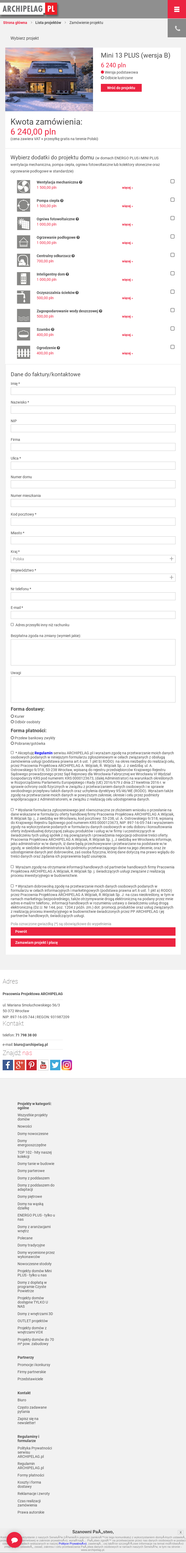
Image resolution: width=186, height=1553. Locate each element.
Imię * (15, 383)
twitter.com (55, 1065)
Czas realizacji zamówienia (29, 1504)
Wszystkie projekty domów (33, 1117)
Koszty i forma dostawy (29, 1485)
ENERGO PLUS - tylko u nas (36, 1218)
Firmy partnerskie (32, 1373)
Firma (15, 439)
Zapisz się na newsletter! (28, 1422)
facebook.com (8, 1065)
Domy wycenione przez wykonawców (36, 1255)
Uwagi (16, 673)
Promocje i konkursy (34, 1365)
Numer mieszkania (26, 495)
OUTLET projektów (33, 1322)
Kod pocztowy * (23, 514)
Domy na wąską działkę (30, 1206)
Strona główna (15, 23)
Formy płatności (31, 1476)
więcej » (127, 188)
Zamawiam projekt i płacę (36, 942)
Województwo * (23, 570)
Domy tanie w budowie (36, 1164)
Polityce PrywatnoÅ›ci (72, 1543)
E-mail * (17, 607)
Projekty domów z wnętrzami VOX (32, 1331)
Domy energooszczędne (32, 1143)
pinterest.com (31, 1065)
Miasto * (17, 533)
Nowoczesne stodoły (35, 1264)
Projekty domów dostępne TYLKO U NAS (33, 1303)
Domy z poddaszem (34, 1178)
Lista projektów (48, 23)
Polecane (25, 1238)
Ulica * (16, 458)
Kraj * (15, 551)
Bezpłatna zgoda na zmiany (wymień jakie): (46, 636)
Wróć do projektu (121, 88)
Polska (18, 559)
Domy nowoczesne (33, 1134)
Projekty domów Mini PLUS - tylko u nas (35, 1274)
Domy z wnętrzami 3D (35, 1314)
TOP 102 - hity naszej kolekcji (35, 1154)
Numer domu (21, 477)
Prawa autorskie (31, 1513)
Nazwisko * (20, 402)
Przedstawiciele (30, 1380)
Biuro (22, 1401)
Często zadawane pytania (32, 1410)
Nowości (25, 1126)
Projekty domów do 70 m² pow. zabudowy (36, 1342)
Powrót (21, 931)
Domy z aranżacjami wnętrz (34, 1229)
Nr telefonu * (21, 589)
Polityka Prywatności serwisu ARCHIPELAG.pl (35, 1453)
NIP (14, 421)
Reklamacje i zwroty (34, 1495)
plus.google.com (19, 1065)
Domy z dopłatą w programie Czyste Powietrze (32, 1287)
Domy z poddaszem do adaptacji (36, 1187)
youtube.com (43, 1065)
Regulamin (44, 753)
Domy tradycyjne (31, 1246)
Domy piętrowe (30, 1197)
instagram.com (67, 1065)
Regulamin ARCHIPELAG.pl (31, 1467)
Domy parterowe (31, 1171)
